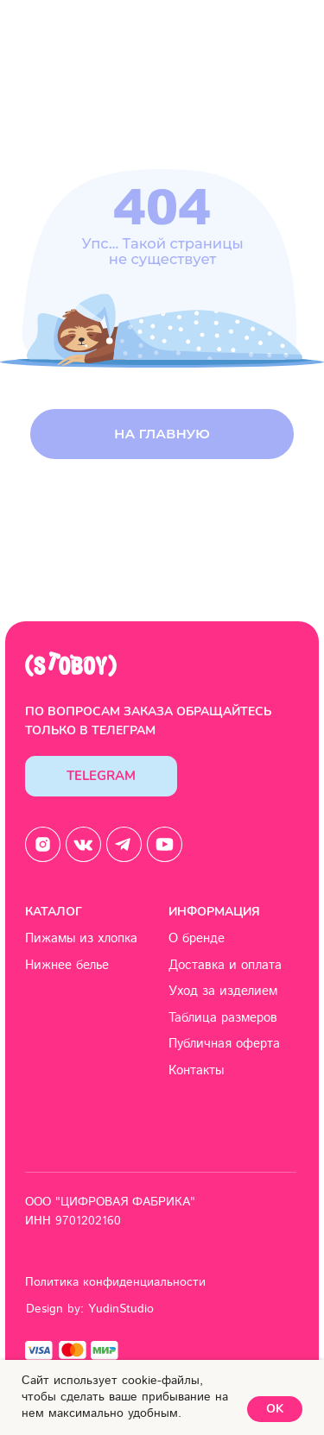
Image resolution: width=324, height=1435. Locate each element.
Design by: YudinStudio (90, 1309)
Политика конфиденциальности (115, 1282)
